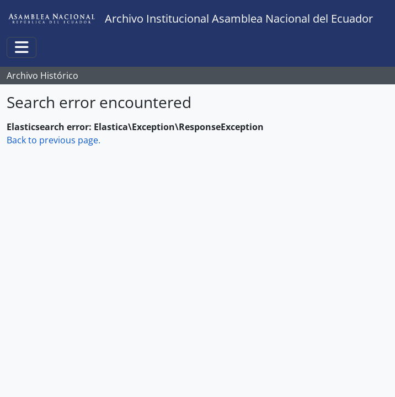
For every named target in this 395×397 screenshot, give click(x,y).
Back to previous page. (53, 140)
